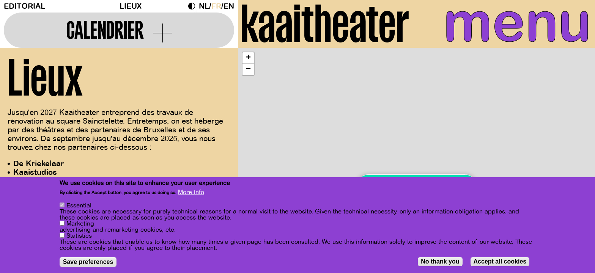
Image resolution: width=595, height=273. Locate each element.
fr (216, 6)
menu (517, 23)
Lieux (131, 6)
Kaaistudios (35, 172)
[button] (248, 58)
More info (191, 192)
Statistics (79, 236)
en (229, 6)
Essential (78, 205)
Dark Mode (193, 6)
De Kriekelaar (38, 163)
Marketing (80, 224)
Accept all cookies (500, 261)
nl (204, 6)
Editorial (24, 6)
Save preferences (88, 262)
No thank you (440, 261)
